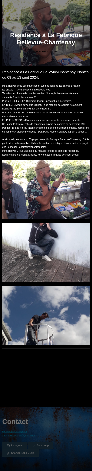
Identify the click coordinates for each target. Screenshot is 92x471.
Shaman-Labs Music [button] (20, 453)
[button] (86, 7)
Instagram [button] (15, 446)
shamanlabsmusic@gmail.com (18, 436)
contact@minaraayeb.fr (14, 432)
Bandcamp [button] (40, 446)
